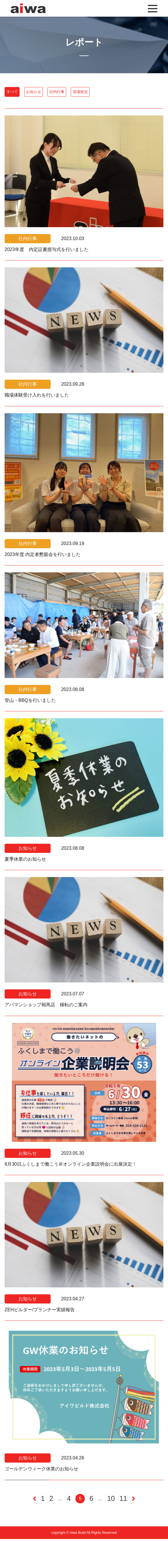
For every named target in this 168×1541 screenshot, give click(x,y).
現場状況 (128, 92)
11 (123, 1500)
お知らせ (54, 92)
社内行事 (91, 92)
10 (111, 1500)
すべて (19, 92)
